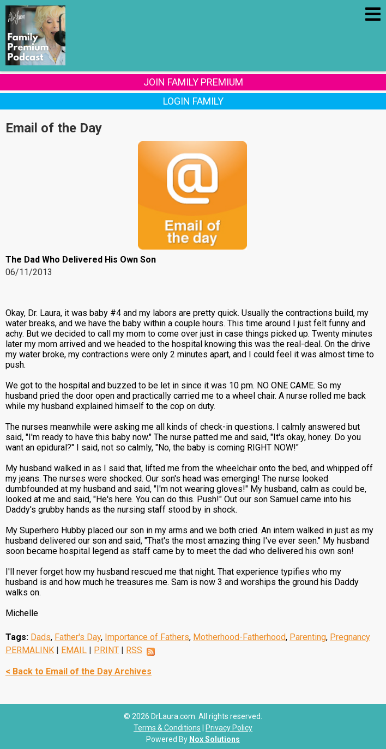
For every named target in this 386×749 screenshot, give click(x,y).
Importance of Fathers (147, 637)
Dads (41, 637)
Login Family (193, 101)
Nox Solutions (214, 739)
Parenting (308, 637)
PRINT (106, 650)
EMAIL (74, 650)
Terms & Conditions (167, 727)
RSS (134, 650)
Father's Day (78, 637)
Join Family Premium (193, 82)
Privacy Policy (229, 727)
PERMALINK (29, 650)
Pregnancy (350, 637)
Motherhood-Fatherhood (239, 637)
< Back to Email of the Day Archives (78, 671)
